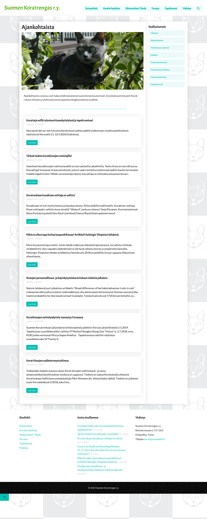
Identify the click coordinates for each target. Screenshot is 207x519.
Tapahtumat (171, 8)
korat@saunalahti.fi (154, 444)
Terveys (155, 8)
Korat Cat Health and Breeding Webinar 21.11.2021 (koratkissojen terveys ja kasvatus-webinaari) (101, 455)
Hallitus (154, 55)
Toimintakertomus (159, 62)
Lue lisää (32, 143)
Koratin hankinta (111, 8)
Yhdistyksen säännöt (160, 47)
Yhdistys (187, 8)
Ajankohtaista (157, 40)
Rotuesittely (91, 8)
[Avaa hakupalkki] (198, 8)
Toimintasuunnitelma (160, 69)
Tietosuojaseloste (158, 77)
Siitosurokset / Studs (135, 8)
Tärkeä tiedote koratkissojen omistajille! (98, 439)
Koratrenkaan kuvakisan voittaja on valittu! (100, 443)
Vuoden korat (157, 84)
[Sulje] (4, 502)
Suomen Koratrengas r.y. (32, 7)
